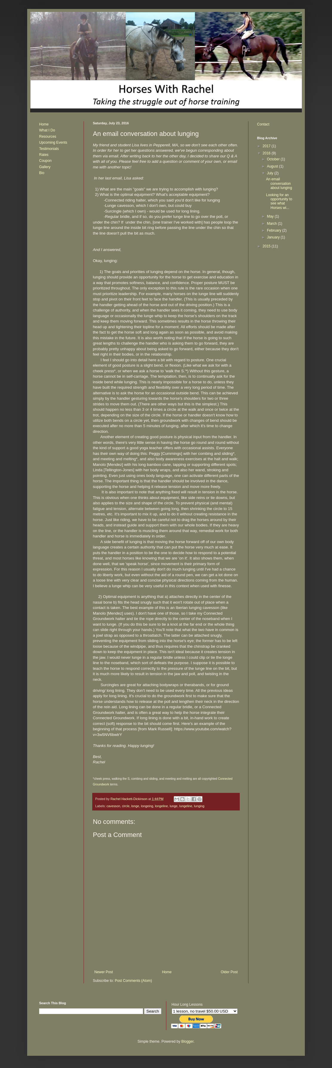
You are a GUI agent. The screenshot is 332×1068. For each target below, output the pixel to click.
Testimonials (49, 149)
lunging (199, 806)
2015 (267, 246)
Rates (43, 155)
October (274, 159)
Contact (263, 124)
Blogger (187, 1041)
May (271, 216)
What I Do (47, 130)
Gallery (44, 167)
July (270, 173)
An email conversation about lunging (279, 183)
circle (125, 806)
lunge (173, 806)
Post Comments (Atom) (133, 981)
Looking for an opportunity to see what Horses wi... (279, 201)
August (273, 166)
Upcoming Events (53, 142)
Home (167, 972)
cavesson (113, 806)
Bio (41, 173)
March (272, 223)
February (274, 230)
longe (135, 806)
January (274, 237)
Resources (47, 136)
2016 (267, 153)
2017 (267, 146)
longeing (147, 806)
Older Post (229, 972)
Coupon (45, 161)
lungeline (185, 806)
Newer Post (103, 972)
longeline (161, 806)
